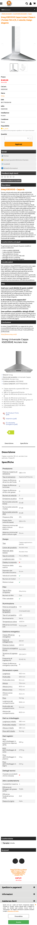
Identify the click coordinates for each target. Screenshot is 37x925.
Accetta (18, 922)
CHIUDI (35, 904)
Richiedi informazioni (11, 168)
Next (34, 44)
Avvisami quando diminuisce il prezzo (16, 160)
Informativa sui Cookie (13, 911)
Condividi (7, 164)
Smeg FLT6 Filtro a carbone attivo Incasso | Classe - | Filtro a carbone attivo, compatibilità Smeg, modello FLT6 (18, 872)
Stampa (6, 156)
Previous (2, 44)
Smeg (2, 96)
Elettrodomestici (5, 10)
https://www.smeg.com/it (9, 334)
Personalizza (18, 916)
